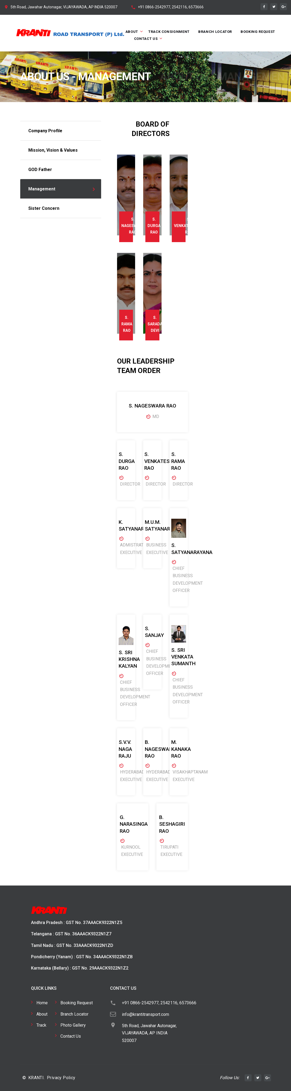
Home (42, 1002)
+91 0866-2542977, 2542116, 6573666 (171, 7)
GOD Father (40, 169)
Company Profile (45, 130)
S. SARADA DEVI (155, 324)
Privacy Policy (61, 1077)
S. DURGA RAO (154, 225)
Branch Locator (215, 32)
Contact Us (146, 39)
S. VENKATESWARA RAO (189, 225)
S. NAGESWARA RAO (132, 225)
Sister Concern (43, 208)
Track (41, 1025)
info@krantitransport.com (145, 1014)
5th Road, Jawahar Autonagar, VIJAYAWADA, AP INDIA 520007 (64, 7)
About (131, 32)
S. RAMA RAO (126, 324)
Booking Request (258, 32)
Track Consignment (169, 32)
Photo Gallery (73, 1025)
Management (41, 188)
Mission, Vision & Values (53, 150)
